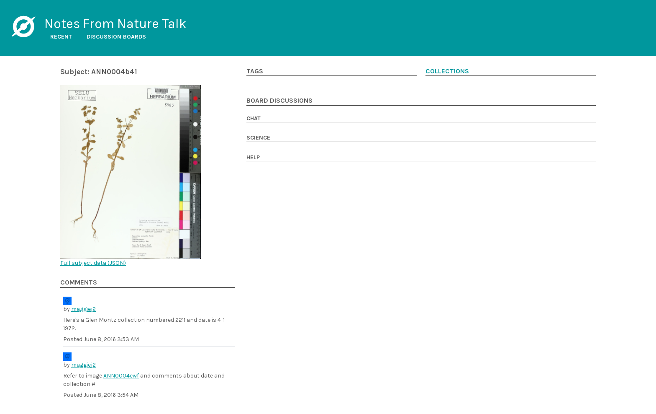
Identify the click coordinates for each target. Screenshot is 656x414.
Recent (61, 36)
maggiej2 (83, 309)
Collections (447, 71)
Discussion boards (116, 36)
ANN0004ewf (121, 375)
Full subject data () (93, 263)
